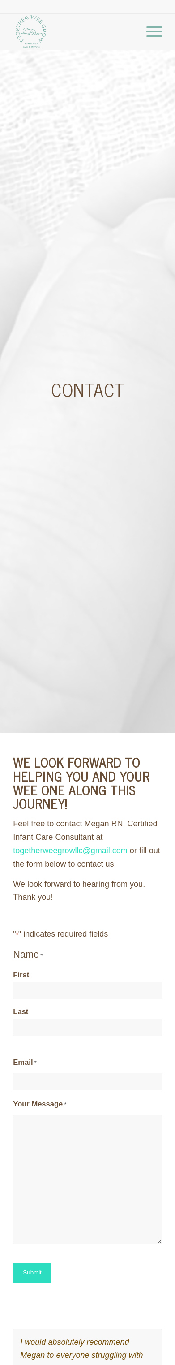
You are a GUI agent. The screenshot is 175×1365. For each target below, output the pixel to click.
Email (24, 1063)
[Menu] (149, 32)
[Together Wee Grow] (72, 32)
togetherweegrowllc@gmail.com (70, 850)
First (21, 975)
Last (20, 1011)
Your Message (39, 1104)
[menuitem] (149, 32)
